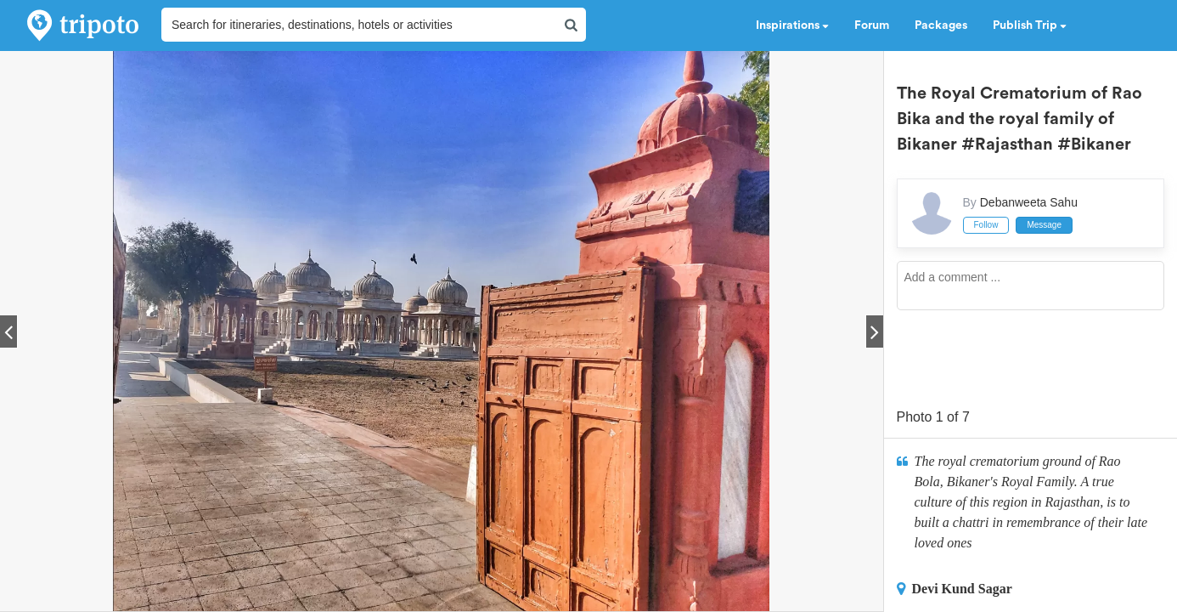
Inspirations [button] (792, 25)
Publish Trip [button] (1030, 25)
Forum (871, 25)
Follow (986, 225)
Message (1044, 225)
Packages (941, 25)
